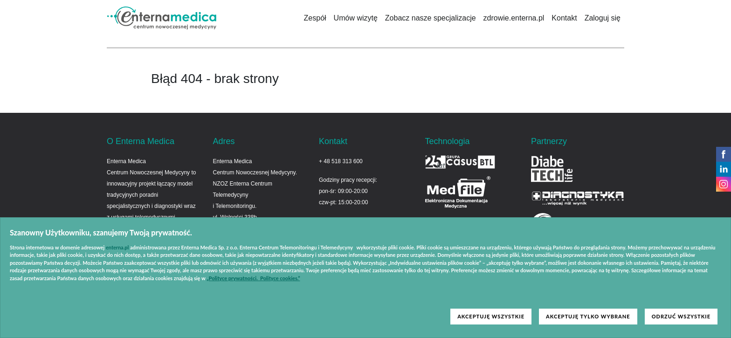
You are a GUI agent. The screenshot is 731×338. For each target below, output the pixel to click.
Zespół (315, 18)
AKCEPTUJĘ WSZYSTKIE (490, 316)
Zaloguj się (603, 18)
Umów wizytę (356, 18)
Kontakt (564, 18)
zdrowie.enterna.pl (514, 18)
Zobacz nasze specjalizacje (430, 18)
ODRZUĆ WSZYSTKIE (681, 316)
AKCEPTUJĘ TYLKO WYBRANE (588, 316)
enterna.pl (117, 247)
